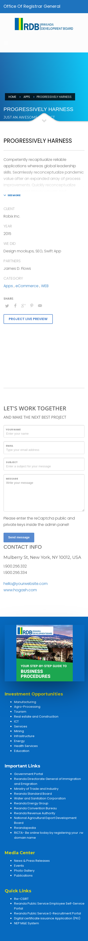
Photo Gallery (24, 870)
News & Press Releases (32, 860)
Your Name (13, 429)
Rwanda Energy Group (31, 803)
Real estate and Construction (36, 716)
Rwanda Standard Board (33, 793)
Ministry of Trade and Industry (36, 788)
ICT (16, 721)
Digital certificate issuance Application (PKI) (47, 918)
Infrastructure (24, 736)
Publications (23, 875)
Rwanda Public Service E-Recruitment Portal (47, 913)
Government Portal (28, 774)
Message (12, 478)
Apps (8, 286)
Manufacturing (25, 702)
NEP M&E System (26, 923)
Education (21, 751)
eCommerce (26, 286)
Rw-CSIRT (21, 899)
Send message (19, 537)
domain (20, 837)
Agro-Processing (27, 706)
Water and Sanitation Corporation (40, 798)
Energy (19, 741)
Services (20, 726)
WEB (45, 286)
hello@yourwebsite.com (26, 583)
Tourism (20, 711)
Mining (19, 731)
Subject (12, 462)
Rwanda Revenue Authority (34, 813)
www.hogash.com (20, 590)
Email (9, 446)
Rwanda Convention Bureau (35, 808)
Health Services (26, 746)
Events (19, 865)
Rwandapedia (25, 828)
